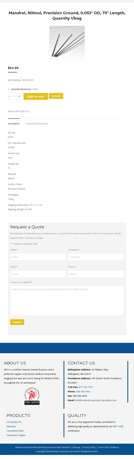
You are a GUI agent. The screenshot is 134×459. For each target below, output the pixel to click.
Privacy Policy (89, 447)
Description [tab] (13, 123)
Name (14, 250)
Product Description (21, 282)
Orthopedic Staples (16, 435)
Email (13, 267)
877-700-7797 (86, 387)
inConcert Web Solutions (58, 447)
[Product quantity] (14, 96)
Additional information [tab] (37, 123)
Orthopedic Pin (13, 422)
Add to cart (35, 96)
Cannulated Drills (15, 430)
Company (73, 250)
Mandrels (11, 426)
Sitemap (76, 447)
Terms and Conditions (108, 447)
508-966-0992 (83, 391)
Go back (56, 96)
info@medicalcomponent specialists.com (96, 400)
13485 (120, 426)
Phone (72, 267)
